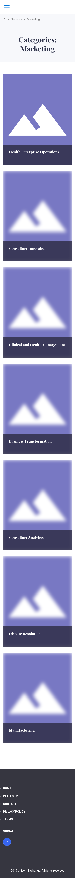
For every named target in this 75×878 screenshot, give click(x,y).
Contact (10, 804)
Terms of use (13, 819)
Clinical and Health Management (37, 344)
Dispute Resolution (25, 633)
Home (7, 788)
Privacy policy (14, 811)
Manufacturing (22, 730)
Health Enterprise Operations (34, 152)
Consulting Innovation (27, 248)
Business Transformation (30, 441)
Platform (10, 796)
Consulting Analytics (26, 537)
